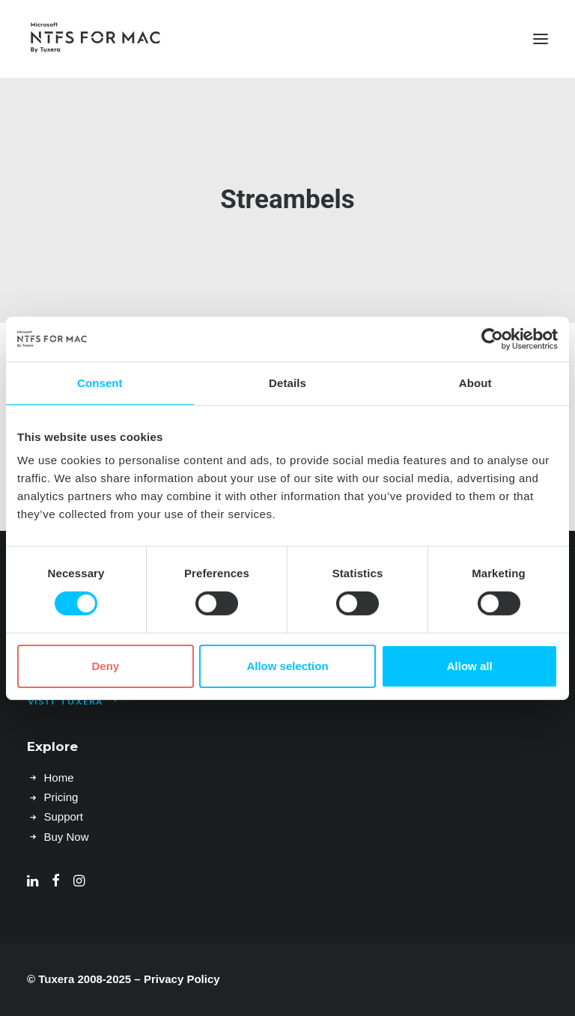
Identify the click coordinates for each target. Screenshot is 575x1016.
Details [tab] (287, 382)
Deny (105, 666)
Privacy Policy (182, 979)
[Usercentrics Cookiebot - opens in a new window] (492, 338)
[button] (540, 39)
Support (64, 816)
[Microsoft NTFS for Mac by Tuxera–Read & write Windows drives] (95, 39)
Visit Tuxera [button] (74, 702)
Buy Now (66, 836)
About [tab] (475, 382)
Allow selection (287, 666)
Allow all (470, 666)
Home (59, 777)
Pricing (61, 797)
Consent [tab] (100, 382)
